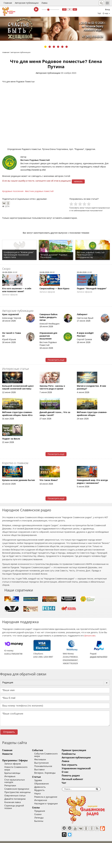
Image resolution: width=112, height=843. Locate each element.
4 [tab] (58, 47)
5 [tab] (62, 47)
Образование (45, 781)
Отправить (9, 732)
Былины (42, 818)
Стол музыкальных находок (19, 777)
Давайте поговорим (15, 794)
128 (64, 9)
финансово (89, 635)
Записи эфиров (12, 764)
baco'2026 (8, 839)
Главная (8, 3)
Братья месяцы (12, 770)
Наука (41, 791)
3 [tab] (54, 47)
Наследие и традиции (50, 801)
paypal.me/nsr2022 (98, 657)
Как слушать (77, 765)
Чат (99, 13)
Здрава (42, 778)
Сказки (42, 812)
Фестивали (44, 757)
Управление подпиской (84, 768)
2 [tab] (50, 47)
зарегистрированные (100, 208)
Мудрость (43, 788)
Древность (44, 784)
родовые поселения (13, 191)
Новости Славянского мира (19, 767)
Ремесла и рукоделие (49, 794)
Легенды (43, 815)
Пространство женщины (17, 787)
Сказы (40, 805)
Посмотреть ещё (56, 360)
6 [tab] (66, 47)
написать (78, 181)
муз (75, 9)
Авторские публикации (26, 3)
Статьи (40, 774)
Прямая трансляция (82, 750)
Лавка (44, 3)
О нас (73, 772)
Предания (43, 808)
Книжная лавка (12, 797)
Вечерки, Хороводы (49, 770)
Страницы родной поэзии (18, 800)
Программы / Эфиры (15, 760)
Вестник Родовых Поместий (35, 160)
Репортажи (10, 780)
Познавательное (47, 763)
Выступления (45, 760)
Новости (7, 754)
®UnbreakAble (30, 839)
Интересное (44, 798)
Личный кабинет (80, 779)
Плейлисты (77, 754)
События (41, 750)
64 (69, 9)
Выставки (43, 767)
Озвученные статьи (15, 790)
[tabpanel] (56, 29)
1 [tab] (45, 47)
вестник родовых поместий (40, 191)
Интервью (9, 774)
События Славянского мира (53, 754)
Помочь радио (79, 775)
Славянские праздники (16, 784)
